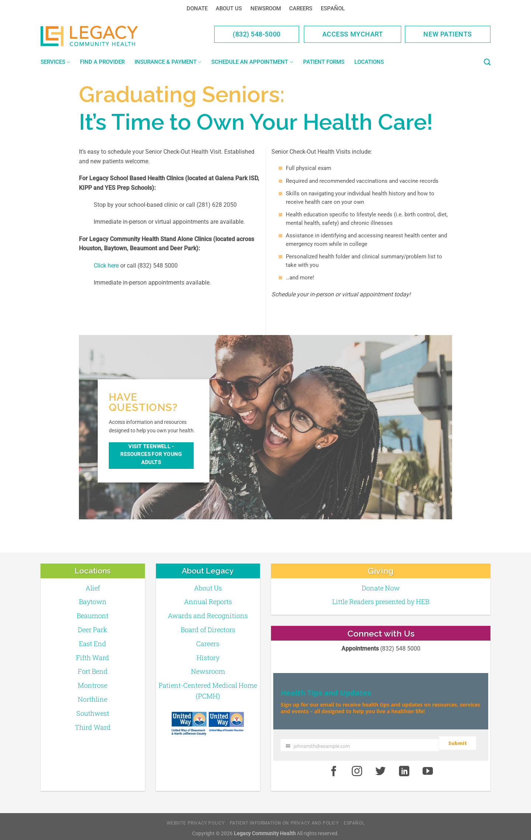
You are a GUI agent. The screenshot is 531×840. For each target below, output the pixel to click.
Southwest (92, 713)
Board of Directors (208, 629)
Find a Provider (102, 62)
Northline (92, 699)
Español (333, 8)
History (208, 657)
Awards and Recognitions (208, 615)
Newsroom (265, 8)
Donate (197, 8)
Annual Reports (208, 601)
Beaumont (92, 615)
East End (92, 643)
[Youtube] (427, 768)
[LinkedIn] (404, 768)
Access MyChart (352, 34)
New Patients (447, 34)
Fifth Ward (92, 657)
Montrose (92, 685)
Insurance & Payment (168, 62)
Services (55, 62)
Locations (369, 62)
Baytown (93, 601)
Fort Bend (93, 671)
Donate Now (381, 587)
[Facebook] (333, 768)
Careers (300, 8)
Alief (93, 587)
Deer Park (92, 629)
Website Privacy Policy (196, 819)
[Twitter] (380, 768)
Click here (106, 265)
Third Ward (93, 727)
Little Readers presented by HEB (380, 601)
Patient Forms (323, 62)
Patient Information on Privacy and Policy (284, 819)
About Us (229, 8)
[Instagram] (357, 768)
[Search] (487, 62)
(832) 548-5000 (257, 34)
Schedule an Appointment (252, 62)
